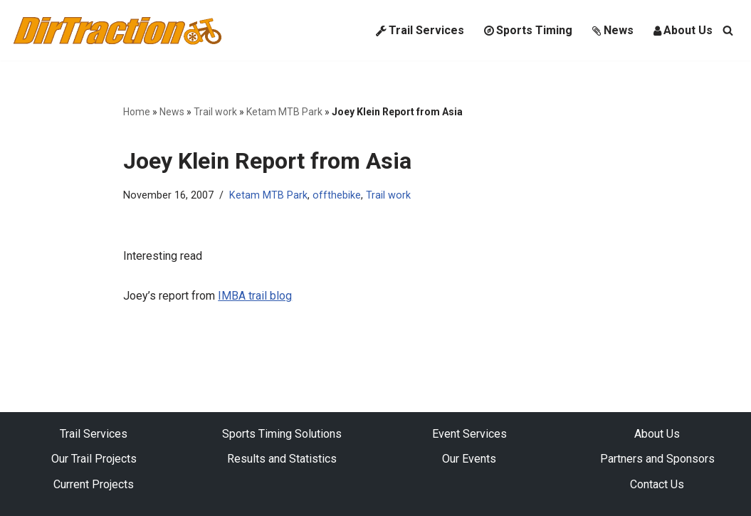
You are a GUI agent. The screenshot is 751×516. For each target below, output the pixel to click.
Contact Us (657, 484)
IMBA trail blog (255, 295)
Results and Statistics (282, 458)
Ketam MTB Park (284, 111)
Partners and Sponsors (657, 458)
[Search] (728, 30)
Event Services (469, 434)
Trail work (215, 111)
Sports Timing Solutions (282, 434)
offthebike (337, 195)
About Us (683, 30)
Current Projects (93, 484)
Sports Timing (528, 30)
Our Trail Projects (94, 458)
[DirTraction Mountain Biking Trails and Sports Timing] (117, 30)
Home (136, 111)
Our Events (469, 458)
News (613, 30)
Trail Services (420, 30)
